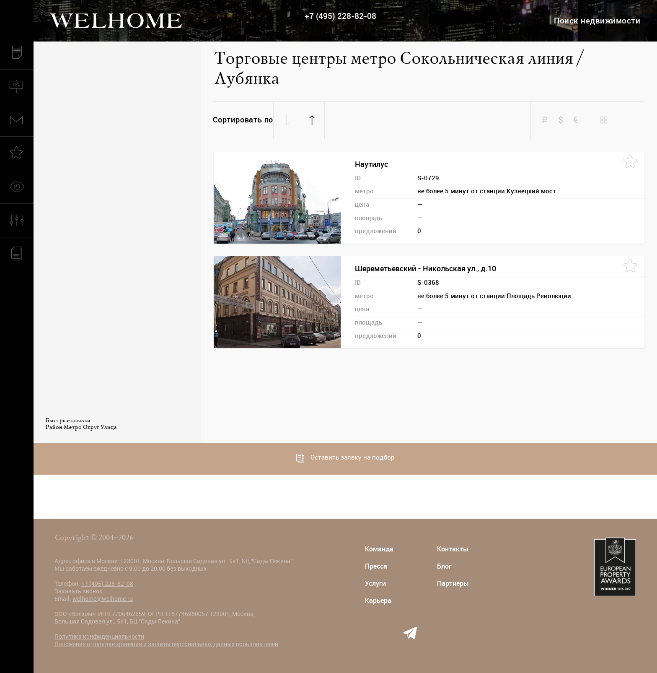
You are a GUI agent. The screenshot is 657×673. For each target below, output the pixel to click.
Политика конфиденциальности (99, 636)
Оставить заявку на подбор (345, 458)
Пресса (376, 566)
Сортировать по (243, 120)
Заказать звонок (78, 591)
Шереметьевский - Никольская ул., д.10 (425, 269)
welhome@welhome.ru (102, 598)
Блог (444, 566)
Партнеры (453, 583)
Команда (379, 549)
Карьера (378, 601)
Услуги (375, 583)
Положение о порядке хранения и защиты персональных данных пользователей (166, 644)
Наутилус (371, 164)
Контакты (452, 549)
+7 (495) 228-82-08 (340, 16)
